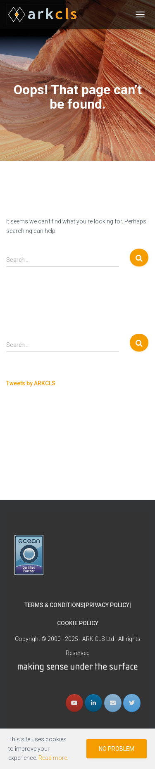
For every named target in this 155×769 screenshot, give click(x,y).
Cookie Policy (77, 553)
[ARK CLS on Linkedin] (93, 633)
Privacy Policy (107, 535)
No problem (116, 748)
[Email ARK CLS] (113, 633)
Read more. (53, 758)
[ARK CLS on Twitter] (132, 633)
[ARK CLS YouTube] (74, 633)
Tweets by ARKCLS (30, 383)
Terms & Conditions (54, 535)
